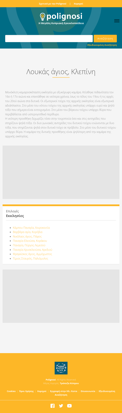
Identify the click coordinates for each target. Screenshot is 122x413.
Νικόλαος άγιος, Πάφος (27, 236)
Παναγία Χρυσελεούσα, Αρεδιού (32, 250)
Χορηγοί (78, 3)
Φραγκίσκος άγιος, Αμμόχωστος (32, 254)
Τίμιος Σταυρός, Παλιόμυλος (30, 258)
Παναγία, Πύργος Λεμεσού (29, 245)
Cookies (11, 391)
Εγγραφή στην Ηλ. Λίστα (63, 391)
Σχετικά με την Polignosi (52, 3)
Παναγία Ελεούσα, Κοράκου (30, 241)
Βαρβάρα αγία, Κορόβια (27, 232)
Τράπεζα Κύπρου (69, 383)
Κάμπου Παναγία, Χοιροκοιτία (31, 228)
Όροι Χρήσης (26, 391)
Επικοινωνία (88, 391)
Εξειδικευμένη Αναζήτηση (102, 44)
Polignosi (51, 379)
